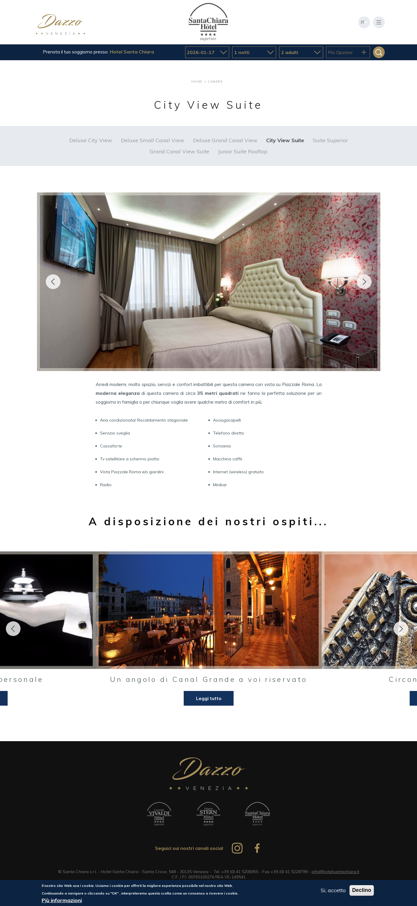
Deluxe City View (90, 140)
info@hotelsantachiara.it (335, 871)
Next (401, 628)
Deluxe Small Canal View (152, 140)
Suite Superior (330, 140)
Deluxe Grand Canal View (225, 140)
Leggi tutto (209, 698)
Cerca (379, 52)
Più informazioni (62, 900)
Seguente (364, 281)
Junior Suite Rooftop (242, 151)
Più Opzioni (340, 52)
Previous (13, 628)
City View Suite (285, 140)
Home (196, 81)
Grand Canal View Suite (179, 151)
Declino (361, 890)
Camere (215, 81)
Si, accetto (333, 890)
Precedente (53, 281)
